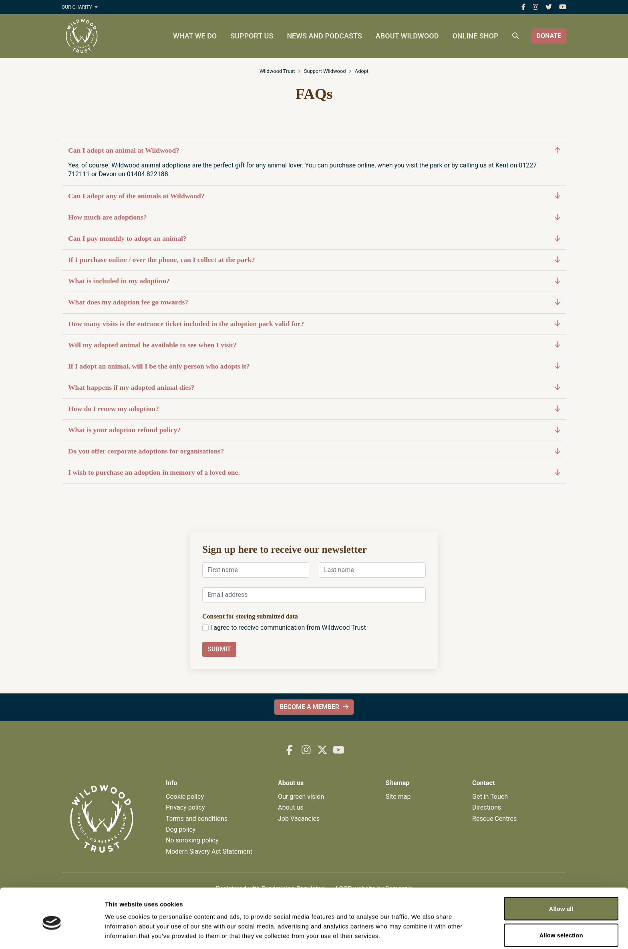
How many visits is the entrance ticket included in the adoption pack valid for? (314, 324)
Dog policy (180, 829)
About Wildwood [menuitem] (407, 36)
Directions (486, 807)
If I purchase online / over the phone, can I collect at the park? (314, 260)
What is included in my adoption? (314, 281)
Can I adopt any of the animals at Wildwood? (314, 196)
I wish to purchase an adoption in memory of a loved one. (314, 472)
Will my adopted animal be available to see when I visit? (314, 345)
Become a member (314, 707)
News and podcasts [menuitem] (324, 36)
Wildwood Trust (277, 71)
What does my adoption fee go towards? (314, 302)
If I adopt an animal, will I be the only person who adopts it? (314, 366)
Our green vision (301, 796)
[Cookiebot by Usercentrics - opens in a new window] (52, 933)
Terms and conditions (196, 818)
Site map (398, 796)
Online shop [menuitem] (475, 36)
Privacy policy (185, 807)
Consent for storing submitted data (250, 616)
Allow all (561, 875)
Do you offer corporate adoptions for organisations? (314, 451)
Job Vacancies (299, 818)
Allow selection (561, 901)
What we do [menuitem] (195, 36)
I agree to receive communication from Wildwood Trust (288, 627)
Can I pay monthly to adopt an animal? (314, 238)
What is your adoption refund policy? (314, 430)
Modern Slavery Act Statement (209, 851)
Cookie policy (185, 796)
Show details (420, 928)
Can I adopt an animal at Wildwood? (314, 150)
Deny (561, 927)
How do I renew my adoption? (314, 409)
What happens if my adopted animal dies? (314, 387)
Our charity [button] (77, 7)
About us (291, 807)
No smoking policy (192, 840)
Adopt (361, 71)
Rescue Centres (494, 818)
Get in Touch (490, 796)
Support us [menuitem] (251, 36)
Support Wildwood (325, 71)
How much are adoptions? (314, 217)
